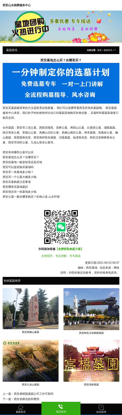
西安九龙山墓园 (30, 384)
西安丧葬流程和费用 (26, 399)
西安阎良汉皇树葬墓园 (91, 333)
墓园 (99, 50)
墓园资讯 (108, 50)
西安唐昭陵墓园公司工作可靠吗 (33, 393)
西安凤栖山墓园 (30, 332)
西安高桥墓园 (91, 384)
